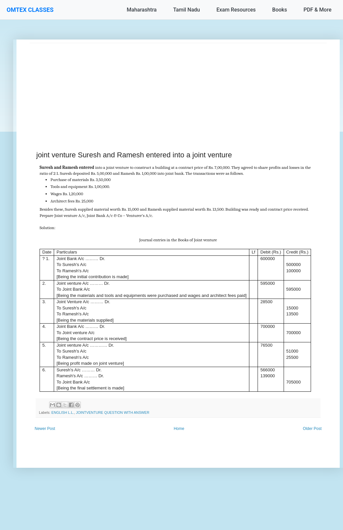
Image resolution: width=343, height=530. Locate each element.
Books (279, 10)
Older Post (312, 428)
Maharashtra (142, 10)
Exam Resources (236, 10)
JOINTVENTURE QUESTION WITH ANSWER (112, 412)
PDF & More (317, 10)
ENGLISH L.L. (62, 412)
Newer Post (45, 428)
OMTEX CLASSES (30, 9)
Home (179, 428)
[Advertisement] (178, 89)
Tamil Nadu (186, 10)
